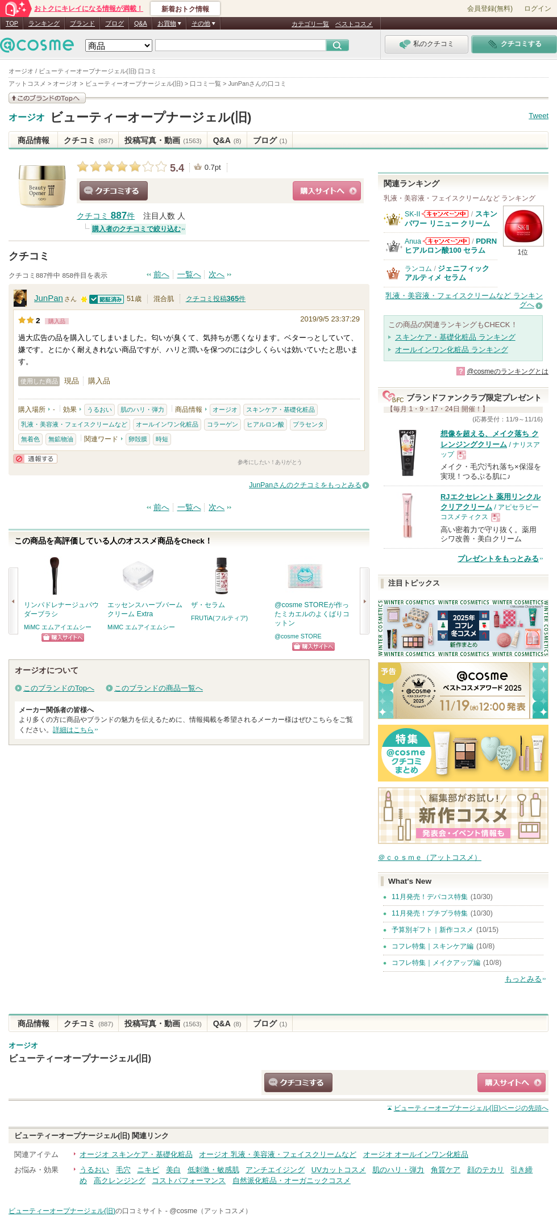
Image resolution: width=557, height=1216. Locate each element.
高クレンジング (120, 1180)
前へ (161, 274)
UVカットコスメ (338, 1169)
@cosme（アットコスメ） (210, 1211)
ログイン (537, 8)
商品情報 (33, 140)
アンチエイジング (275, 1169)
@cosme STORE (298, 636)
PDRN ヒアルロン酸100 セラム (451, 245)
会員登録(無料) (490, 8)
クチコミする (114, 190)
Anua (413, 241)
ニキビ (148, 1169)
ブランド (82, 23)
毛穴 (123, 1169)
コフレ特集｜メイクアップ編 (436, 963)
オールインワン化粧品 (167, 424)
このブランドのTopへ (58, 688)
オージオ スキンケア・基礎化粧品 (136, 1154)
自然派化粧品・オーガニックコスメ (291, 1180)
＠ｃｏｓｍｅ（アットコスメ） (429, 857)
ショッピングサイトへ (327, 190)
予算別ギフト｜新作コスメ (432, 930)
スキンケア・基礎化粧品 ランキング (455, 337)
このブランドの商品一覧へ (158, 688)
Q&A (140, 23)
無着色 (30, 439)
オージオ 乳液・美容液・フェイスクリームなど (277, 1154)
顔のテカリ (485, 1169)
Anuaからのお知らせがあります (446, 241)
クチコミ (88, 140)
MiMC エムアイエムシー (58, 627)
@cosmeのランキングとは (507, 371)
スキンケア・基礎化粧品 (280, 409)
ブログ (114, 23)
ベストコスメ (354, 23)
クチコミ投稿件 (216, 299)
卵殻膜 (137, 439)
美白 (173, 1169)
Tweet (538, 115)
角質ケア (445, 1169)
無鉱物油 (60, 439)
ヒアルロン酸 (265, 424)
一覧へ (189, 274)
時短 (162, 439)
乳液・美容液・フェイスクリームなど (74, 424)
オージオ (27, 117)
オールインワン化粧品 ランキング (451, 349)
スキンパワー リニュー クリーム (451, 218)
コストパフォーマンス (189, 1180)
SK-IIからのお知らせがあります (445, 214)
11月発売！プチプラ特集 (430, 913)
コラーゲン (222, 424)
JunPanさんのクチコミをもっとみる (305, 485)
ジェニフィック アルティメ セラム (447, 273)
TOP (12, 23)
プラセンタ (308, 424)
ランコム (418, 269)
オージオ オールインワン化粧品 (416, 1154)
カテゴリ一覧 (310, 23)
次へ (217, 274)
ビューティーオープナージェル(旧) (151, 117)
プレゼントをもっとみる (498, 558)
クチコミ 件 (106, 216)
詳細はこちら (73, 730)
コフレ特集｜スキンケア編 (432, 946)
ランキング (44, 23)
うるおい (99, 409)
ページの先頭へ (471, 1108)
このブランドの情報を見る (47, 98)
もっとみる (523, 979)
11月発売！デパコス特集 (430, 897)
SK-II (412, 214)
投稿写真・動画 (162, 140)
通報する (35, 458)
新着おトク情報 (185, 9)
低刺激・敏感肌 (213, 1169)
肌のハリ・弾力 (142, 409)
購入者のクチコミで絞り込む (136, 229)
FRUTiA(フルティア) (219, 618)
